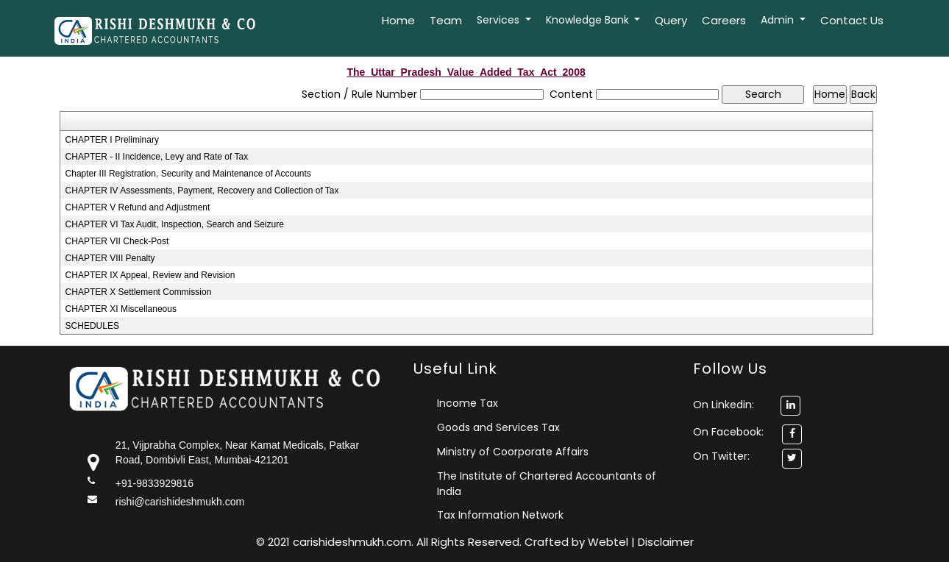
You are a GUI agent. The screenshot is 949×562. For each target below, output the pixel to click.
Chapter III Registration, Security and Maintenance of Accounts (188, 173)
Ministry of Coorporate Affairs (513, 451)
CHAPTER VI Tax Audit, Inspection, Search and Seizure (174, 224)
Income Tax (467, 403)
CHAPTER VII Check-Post (117, 241)
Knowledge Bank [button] (589, 20)
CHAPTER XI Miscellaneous (121, 309)
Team (446, 20)
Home (398, 20)
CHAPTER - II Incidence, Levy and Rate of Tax (157, 157)
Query (671, 20)
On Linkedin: (746, 404)
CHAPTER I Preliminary (112, 140)
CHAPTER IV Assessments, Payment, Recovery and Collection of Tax (202, 190)
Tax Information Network (500, 515)
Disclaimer (666, 541)
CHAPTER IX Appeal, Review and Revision (150, 275)
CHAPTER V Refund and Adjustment (137, 207)
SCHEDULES (92, 326)
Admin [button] (779, 20)
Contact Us (852, 20)
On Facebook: (728, 431)
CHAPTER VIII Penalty (110, 258)
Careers (724, 20)
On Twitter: (721, 456)
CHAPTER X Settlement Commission (138, 292)
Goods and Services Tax (498, 427)
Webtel (609, 541)
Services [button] (499, 20)
